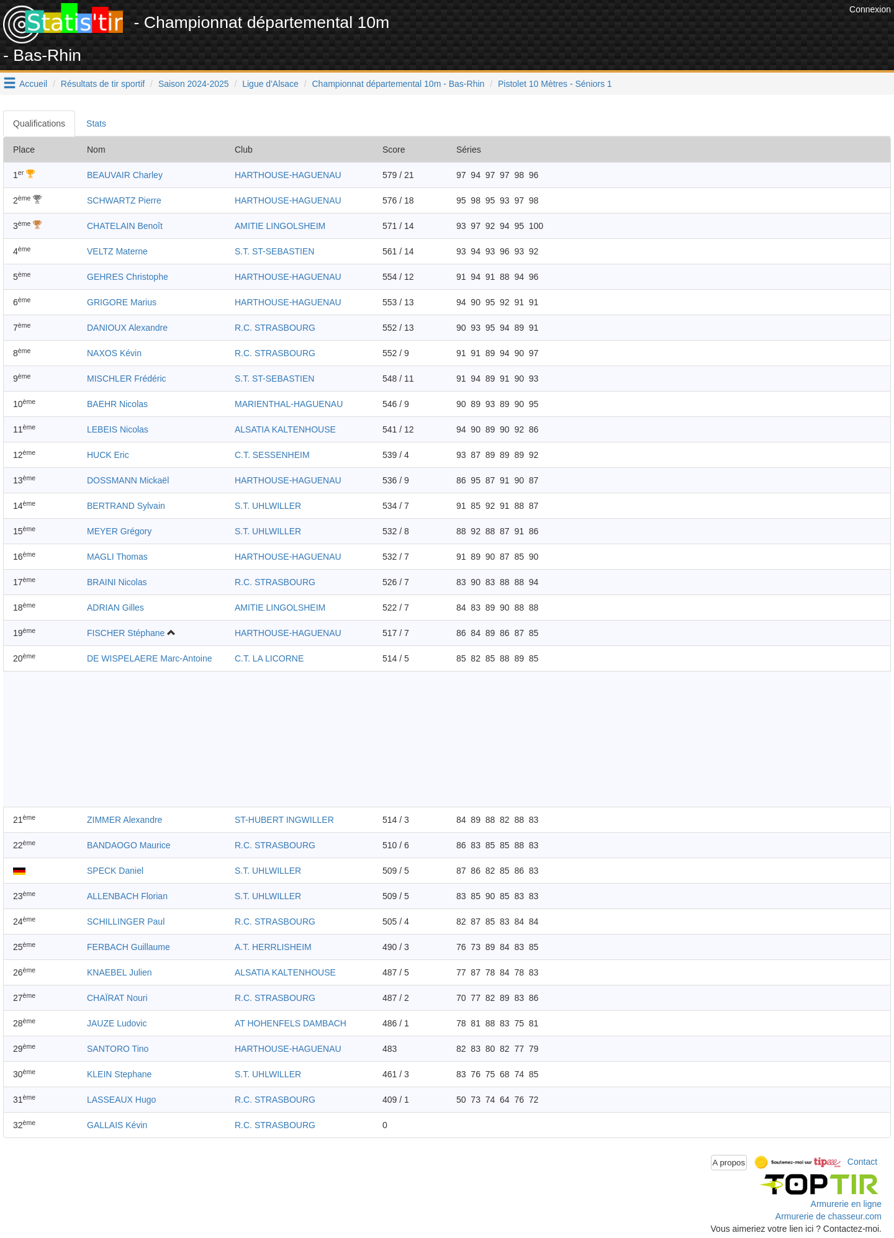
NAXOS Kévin (114, 353)
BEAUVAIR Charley (125, 175)
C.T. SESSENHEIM (272, 455)
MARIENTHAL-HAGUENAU (289, 404)
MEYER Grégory (119, 531)
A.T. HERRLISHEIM (273, 947)
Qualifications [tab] (39, 123)
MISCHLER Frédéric (126, 379)
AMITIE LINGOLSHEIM (280, 226)
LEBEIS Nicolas (117, 429)
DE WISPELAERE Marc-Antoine (149, 658)
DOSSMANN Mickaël (128, 480)
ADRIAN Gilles (115, 607)
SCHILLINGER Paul (126, 921)
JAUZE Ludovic (117, 1023)
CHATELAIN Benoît (125, 226)
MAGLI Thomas (117, 557)
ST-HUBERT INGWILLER (284, 820)
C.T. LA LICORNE (269, 658)
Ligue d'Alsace (270, 84)
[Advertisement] (620, 31)
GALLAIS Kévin (117, 1125)
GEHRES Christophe (127, 277)
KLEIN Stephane (119, 1074)
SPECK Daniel (115, 871)
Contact (862, 1162)
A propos (729, 1162)
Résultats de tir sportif (103, 84)
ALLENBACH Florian (127, 896)
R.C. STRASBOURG (275, 328)
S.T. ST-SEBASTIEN (274, 251)
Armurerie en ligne (846, 1204)
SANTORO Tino (117, 1049)
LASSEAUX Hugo (121, 1100)
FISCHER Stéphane (126, 633)
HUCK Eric (108, 455)
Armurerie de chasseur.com (828, 1216)
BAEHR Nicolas (117, 404)
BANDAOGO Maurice (129, 845)
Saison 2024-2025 (193, 84)
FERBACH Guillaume (128, 947)
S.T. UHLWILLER (268, 506)
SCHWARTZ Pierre (124, 200)
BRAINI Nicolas (117, 582)
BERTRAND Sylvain (126, 506)
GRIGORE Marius (121, 302)
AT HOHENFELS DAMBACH (290, 1023)
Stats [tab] (96, 123)
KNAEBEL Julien (119, 972)
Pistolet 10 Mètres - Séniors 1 (555, 84)
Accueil (33, 84)
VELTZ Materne (117, 251)
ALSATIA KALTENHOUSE (285, 429)
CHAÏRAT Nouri (117, 998)
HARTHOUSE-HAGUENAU (288, 175)
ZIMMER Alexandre (124, 820)
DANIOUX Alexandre (127, 328)
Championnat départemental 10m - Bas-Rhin (398, 84)
